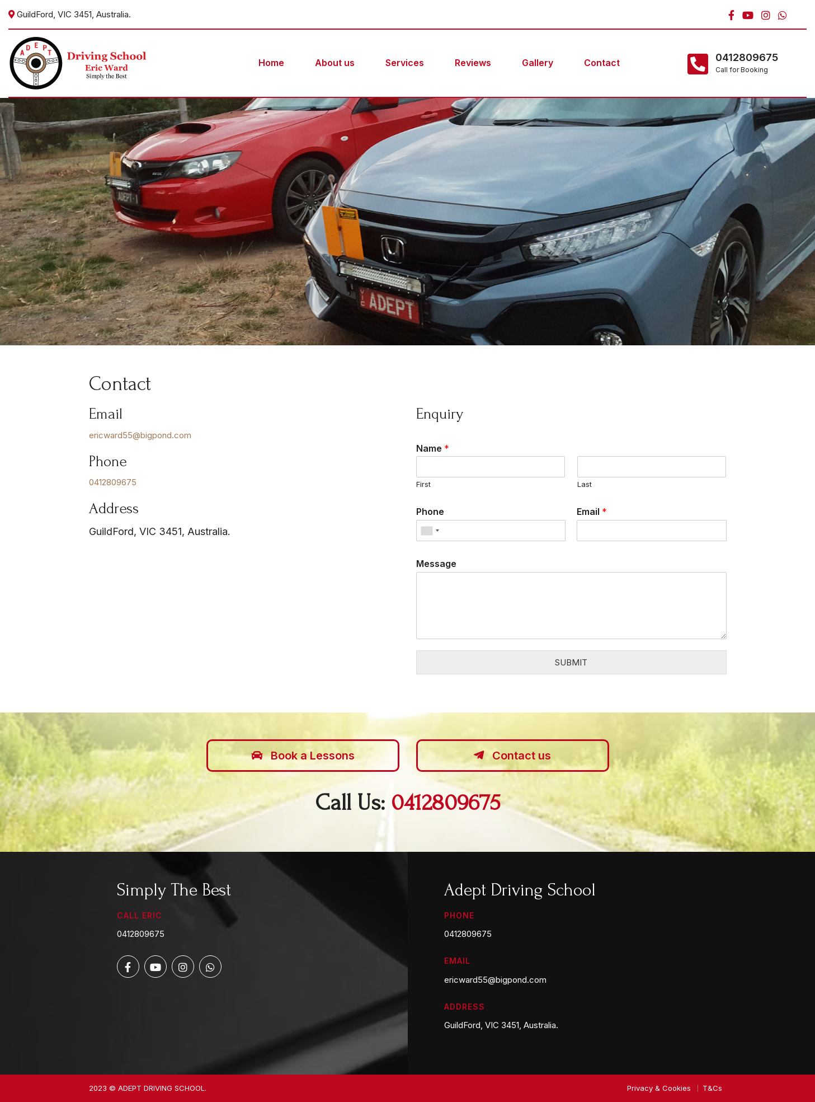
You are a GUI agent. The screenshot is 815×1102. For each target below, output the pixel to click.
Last (584, 484)
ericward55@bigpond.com (140, 435)
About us (335, 62)
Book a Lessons (303, 755)
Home (271, 62)
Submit (571, 662)
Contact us (512, 755)
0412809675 (746, 57)
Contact (602, 62)
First (423, 484)
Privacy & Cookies (659, 1088)
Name (432, 448)
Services (404, 62)
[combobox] (429, 530)
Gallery (537, 62)
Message (436, 563)
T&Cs (712, 1088)
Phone (430, 511)
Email (592, 511)
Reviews (473, 62)
